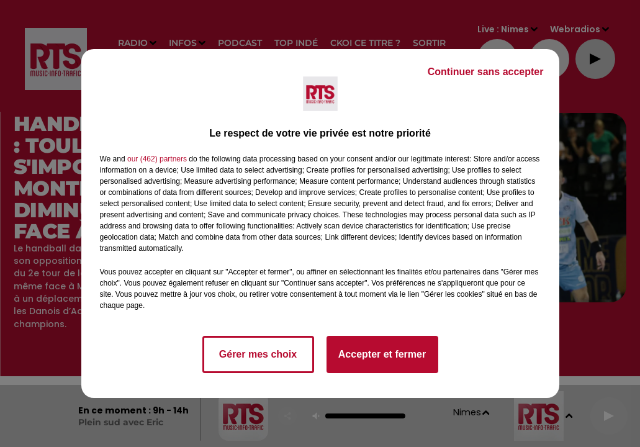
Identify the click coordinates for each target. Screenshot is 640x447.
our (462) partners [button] (157, 159)
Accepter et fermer (382, 354)
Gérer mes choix (258, 354)
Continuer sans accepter (486, 71)
